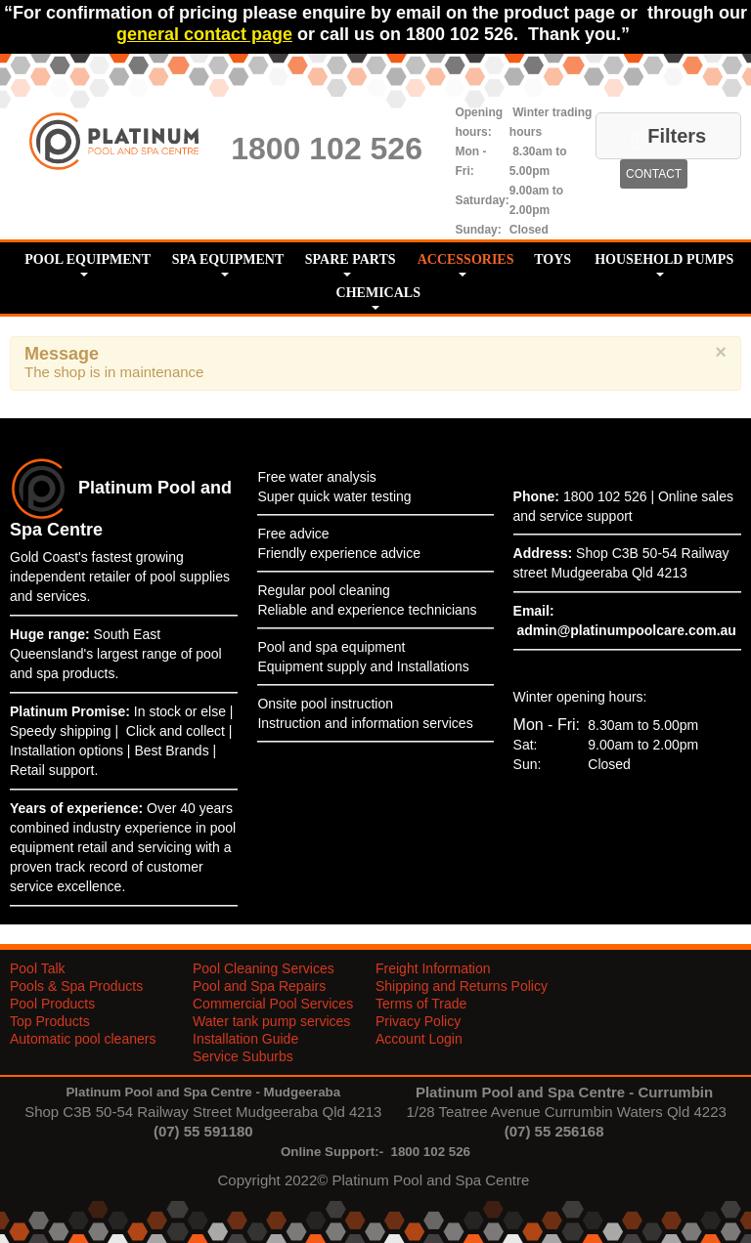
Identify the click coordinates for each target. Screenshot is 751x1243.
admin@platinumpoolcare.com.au (625, 630)
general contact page (204, 34)
